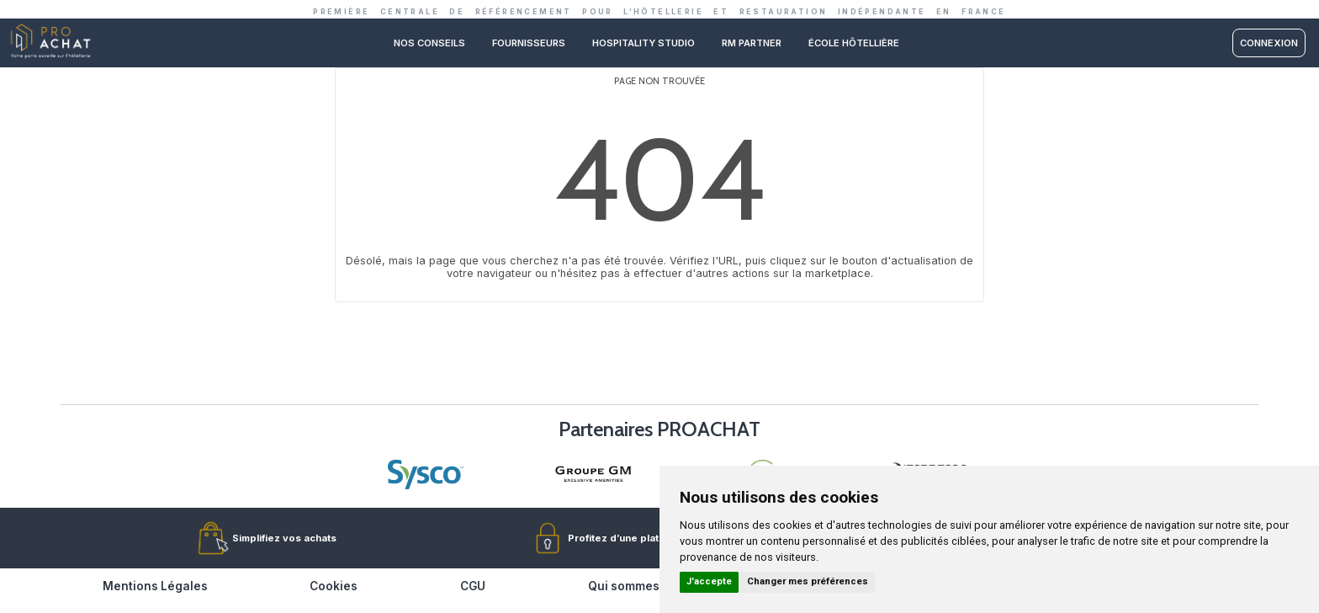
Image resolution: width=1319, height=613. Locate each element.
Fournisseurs (528, 43)
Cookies (334, 586)
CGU (472, 586)
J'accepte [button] (709, 581)
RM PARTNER (751, 43)
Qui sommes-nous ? (645, 586)
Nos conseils (429, 43)
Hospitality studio (643, 43)
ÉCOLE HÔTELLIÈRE (853, 43)
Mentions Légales (155, 586)
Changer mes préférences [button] (807, 581)
